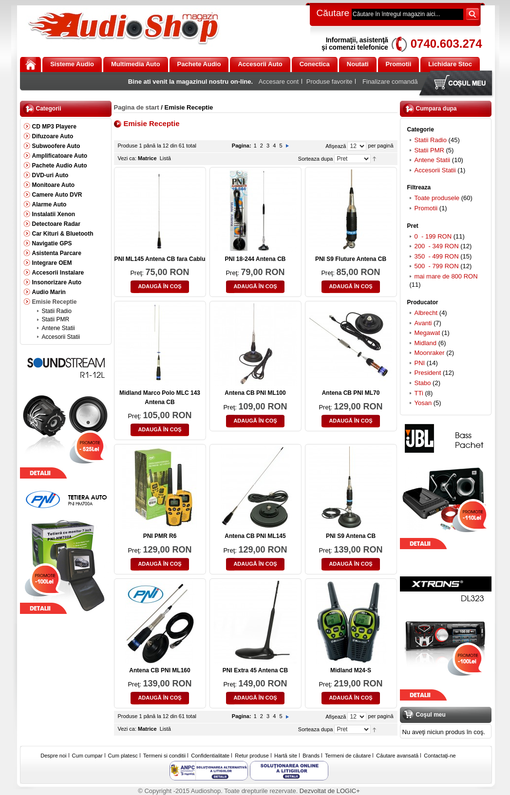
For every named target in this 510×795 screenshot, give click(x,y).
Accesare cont (279, 81)
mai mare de (446, 276)
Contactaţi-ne (439, 755)
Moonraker (430, 352)
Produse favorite (329, 81)
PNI (420, 363)
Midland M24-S (350, 670)
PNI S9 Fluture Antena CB (350, 259)
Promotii (426, 208)
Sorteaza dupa (315, 159)
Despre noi (53, 755)
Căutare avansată (397, 755)
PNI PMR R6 (160, 536)
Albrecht (426, 312)
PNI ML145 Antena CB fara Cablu (160, 259)
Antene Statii (433, 160)
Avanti (423, 323)
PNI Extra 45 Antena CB (255, 670)
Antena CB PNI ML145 (255, 536)
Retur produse (252, 755)
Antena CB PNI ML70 (351, 392)
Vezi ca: (127, 158)
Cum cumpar (87, 755)
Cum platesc (123, 755)
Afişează (335, 146)
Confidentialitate (210, 755)
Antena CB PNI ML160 (159, 670)
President (428, 372)
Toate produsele (437, 198)
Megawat (427, 332)
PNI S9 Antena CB (351, 536)
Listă (165, 158)
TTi (419, 393)
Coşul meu (458, 84)
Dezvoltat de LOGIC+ (330, 791)
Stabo (423, 383)
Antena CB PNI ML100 (255, 392)
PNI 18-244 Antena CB (255, 259)
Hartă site (285, 755)
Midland (426, 343)
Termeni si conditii (164, 755)
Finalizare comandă (389, 81)
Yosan (423, 403)
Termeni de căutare (348, 755)
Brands (311, 755)
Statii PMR (429, 150)
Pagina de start (136, 107)
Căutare (333, 13)
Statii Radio (431, 140)
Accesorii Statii (435, 170)
